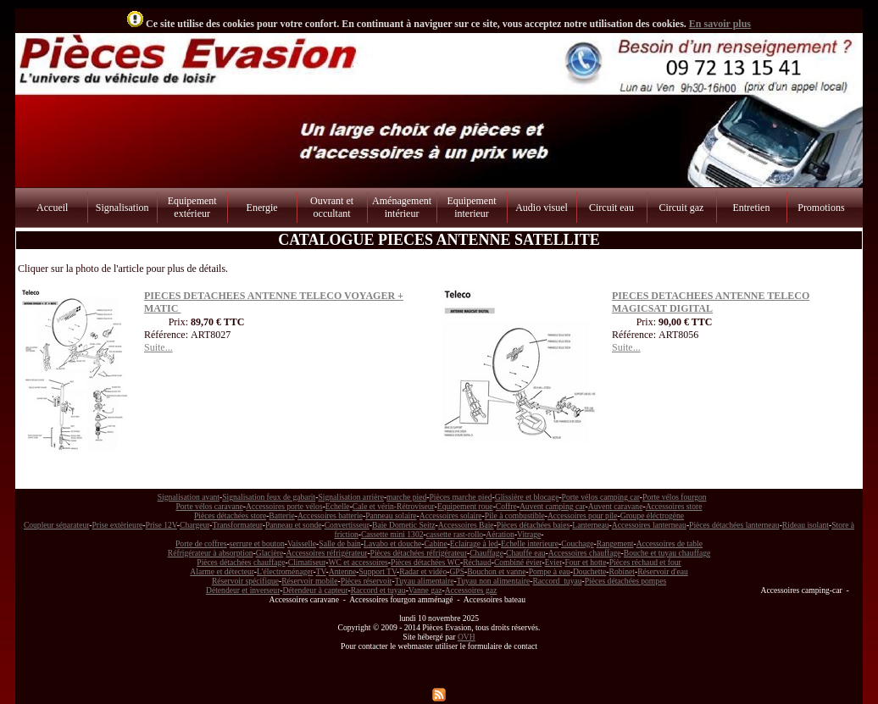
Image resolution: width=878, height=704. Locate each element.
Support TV (378, 571)
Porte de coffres (201, 543)
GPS (456, 571)
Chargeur (194, 524)
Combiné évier (518, 562)
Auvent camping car (553, 506)
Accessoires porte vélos (284, 506)
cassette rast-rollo (454, 534)
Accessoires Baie (466, 524)
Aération (500, 534)
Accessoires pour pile (582, 515)
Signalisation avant (189, 497)
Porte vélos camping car (601, 497)
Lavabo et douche (392, 543)
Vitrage (529, 534)
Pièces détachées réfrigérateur (418, 552)
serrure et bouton (257, 543)
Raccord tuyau (556, 580)
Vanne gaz (425, 590)
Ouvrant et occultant (331, 207)
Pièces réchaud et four (645, 562)
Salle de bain (340, 543)
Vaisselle (301, 543)
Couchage (577, 543)
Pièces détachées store (230, 515)
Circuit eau (611, 207)
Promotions (820, 207)
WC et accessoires (358, 562)
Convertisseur (347, 524)
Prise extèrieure (117, 524)
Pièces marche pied (460, 497)
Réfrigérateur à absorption (210, 552)
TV (321, 571)
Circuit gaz (680, 207)
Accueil (52, 207)
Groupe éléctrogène (652, 515)
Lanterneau (590, 524)
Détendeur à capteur (314, 590)
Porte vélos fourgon (674, 497)
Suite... (158, 347)
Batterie (281, 515)
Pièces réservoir (366, 580)
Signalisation (122, 207)
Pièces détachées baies (533, 524)
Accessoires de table (669, 543)
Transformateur (238, 524)
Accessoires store (674, 506)
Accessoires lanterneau (649, 524)
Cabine (435, 543)
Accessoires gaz (471, 590)
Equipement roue (465, 506)
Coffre (506, 506)
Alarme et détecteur (221, 571)
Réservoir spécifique (245, 580)
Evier (554, 562)
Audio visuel (541, 207)
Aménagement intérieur (401, 207)
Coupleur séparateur (56, 524)
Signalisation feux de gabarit (268, 497)
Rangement (615, 543)
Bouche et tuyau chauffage (667, 552)
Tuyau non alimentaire (494, 580)
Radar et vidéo (423, 571)
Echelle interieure (529, 543)
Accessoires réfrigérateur (326, 552)
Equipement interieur (472, 207)
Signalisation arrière (351, 497)
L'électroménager (285, 571)
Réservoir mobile (309, 580)
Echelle (337, 506)
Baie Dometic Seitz (404, 524)
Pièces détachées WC (425, 562)
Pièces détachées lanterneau (734, 524)
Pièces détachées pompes (625, 580)
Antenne (343, 571)
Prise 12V (161, 524)
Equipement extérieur (192, 207)
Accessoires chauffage (584, 552)
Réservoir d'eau (662, 571)
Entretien (751, 207)
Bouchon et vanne (496, 571)
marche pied (406, 497)
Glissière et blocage (527, 497)
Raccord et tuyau (378, 590)
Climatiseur (307, 562)
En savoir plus (720, 24)
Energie (262, 207)
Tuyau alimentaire (424, 580)
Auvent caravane (615, 506)
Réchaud (477, 562)
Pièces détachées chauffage (241, 562)
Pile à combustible (515, 515)
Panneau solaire (390, 515)
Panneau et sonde (293, 524)
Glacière (270, 552)
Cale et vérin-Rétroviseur (394, 506)
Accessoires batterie (330, 515)
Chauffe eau (525, 552)
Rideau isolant (805, 524)
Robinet (622, 571)
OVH (466, 636)
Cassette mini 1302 (392, 534)
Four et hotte (585, 562)
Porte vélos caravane (208, 506)
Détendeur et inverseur (243, 590)
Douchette (589, 571)
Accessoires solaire (451, 515)
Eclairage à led (474, 543)
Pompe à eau (549, 571)
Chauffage (486, 552)
